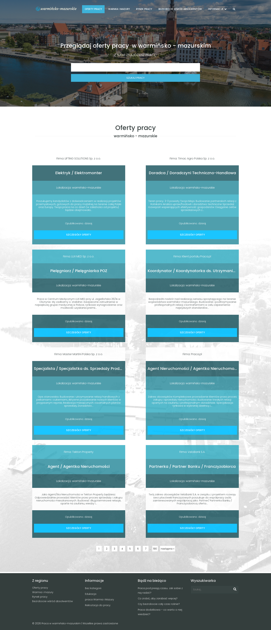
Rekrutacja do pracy (97, 605)
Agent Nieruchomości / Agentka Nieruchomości (193, 368)
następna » (167, 548)
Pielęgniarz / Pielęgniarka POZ (78, 270)
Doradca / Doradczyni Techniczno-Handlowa (192, 173)
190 (155, 548)
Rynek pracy (39, 596)
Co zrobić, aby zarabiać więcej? (157, 598)
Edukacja (90, 594)
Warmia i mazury (42, 592)
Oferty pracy (40, 587)
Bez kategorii (93, 588)
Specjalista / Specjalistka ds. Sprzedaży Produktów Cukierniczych (96, 368)
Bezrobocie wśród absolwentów (52, 601)
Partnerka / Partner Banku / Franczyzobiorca (192, 466)
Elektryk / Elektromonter (78, 173)
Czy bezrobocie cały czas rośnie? (159, 604)
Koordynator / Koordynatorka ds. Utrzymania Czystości (201, 270)
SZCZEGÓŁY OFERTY (78, 234)
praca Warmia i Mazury (99, 599)
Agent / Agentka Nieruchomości (79, 466)
